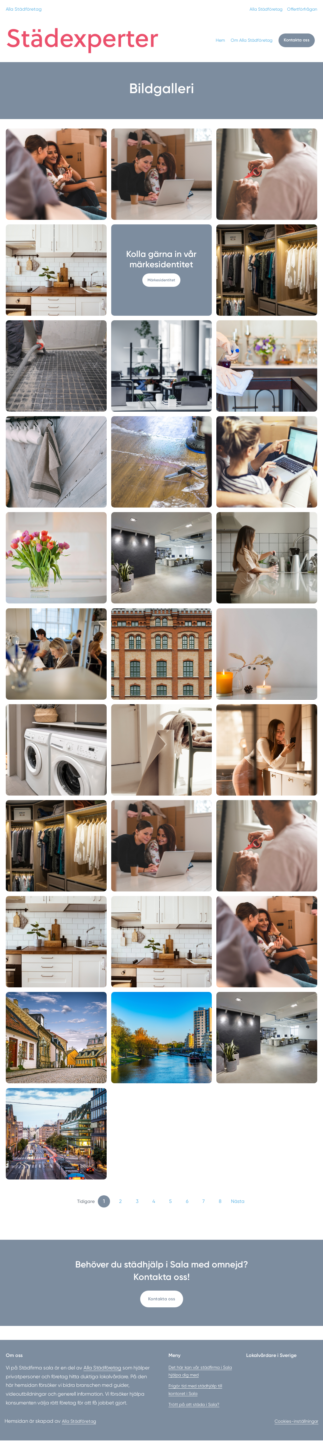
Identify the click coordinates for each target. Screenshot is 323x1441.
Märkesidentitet (161, 280)
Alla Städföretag (24, 9)
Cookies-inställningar (293, 1422)
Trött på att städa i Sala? (194, 1405)
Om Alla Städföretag (251, 40)
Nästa (237, 1201)
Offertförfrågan (300, 9)
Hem (219, 40)
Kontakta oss (296, 40)
